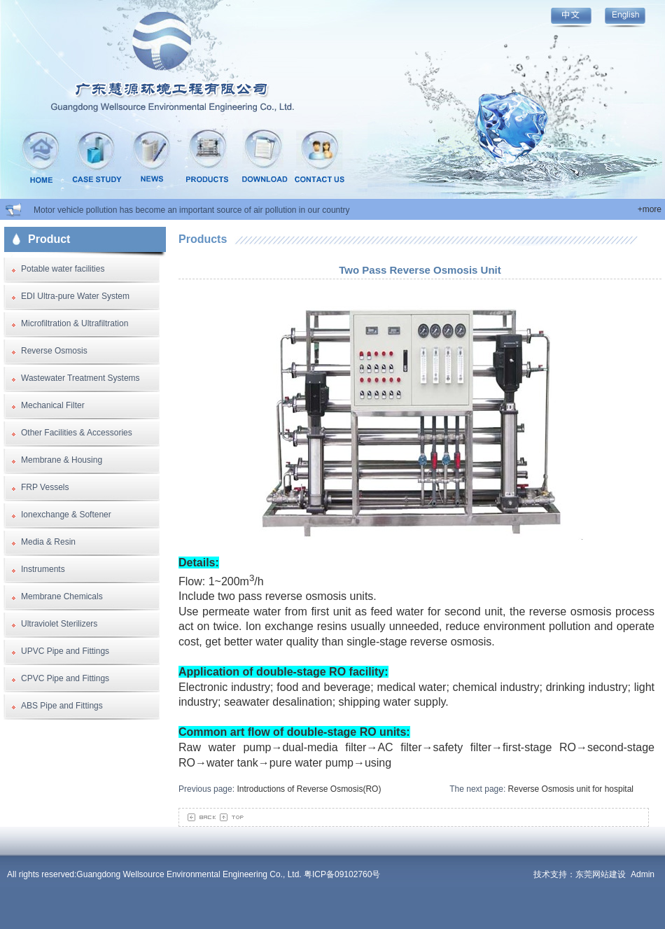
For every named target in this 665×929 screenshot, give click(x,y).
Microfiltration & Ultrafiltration (74, 323)
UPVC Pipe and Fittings (65, 651)
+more (650, 209)
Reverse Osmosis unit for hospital (571, 789)
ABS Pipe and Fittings (62, 706)
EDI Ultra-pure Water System (75, 296)
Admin (642, 874)
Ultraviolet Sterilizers (59, 624)
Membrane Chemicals (62, 596)
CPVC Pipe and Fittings (65, 678)
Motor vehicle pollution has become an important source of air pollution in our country (192, 210)
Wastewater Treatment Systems (80, 378)
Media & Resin (48, 542)
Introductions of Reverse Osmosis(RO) (309, 789)
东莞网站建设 (600, 874)
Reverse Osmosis (54, 351)
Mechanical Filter (53, 405)
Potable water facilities (62, 269)
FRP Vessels (45, 487)
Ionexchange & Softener (66, 514)
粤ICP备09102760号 (342, 874)
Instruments (43, 569)
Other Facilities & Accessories (76, 433)
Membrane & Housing (61, 460)
